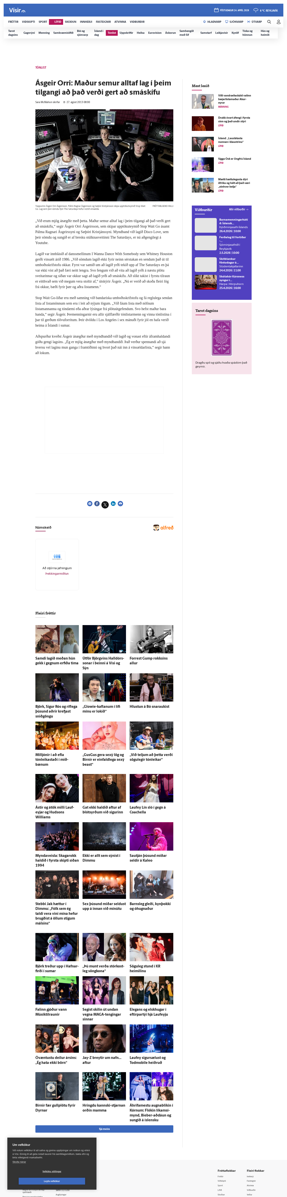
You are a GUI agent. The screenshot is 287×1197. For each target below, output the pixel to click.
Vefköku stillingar (30, 1181)
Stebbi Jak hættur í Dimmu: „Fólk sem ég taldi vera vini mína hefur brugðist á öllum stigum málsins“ (55, 870)
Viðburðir (252, 1123)
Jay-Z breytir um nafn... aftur (100, 997)
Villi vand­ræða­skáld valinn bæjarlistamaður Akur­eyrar (234, 99)
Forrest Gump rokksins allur (147, 658)
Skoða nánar (19, 1171)
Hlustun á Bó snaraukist (144, 699)
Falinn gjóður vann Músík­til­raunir (56, 956)
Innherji (251, 1109)
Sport (221, 1118)
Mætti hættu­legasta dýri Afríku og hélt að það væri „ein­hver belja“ (234, 183)
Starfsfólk (67, 1146)
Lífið (220, 1123)
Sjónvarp (223, 1133)
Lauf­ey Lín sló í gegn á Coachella (149, 785)
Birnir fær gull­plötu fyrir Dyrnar (54, 1043)
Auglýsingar (68, 1127)
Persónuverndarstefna (35, 1131)
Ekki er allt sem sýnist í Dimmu (101, 826)
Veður (250, 1128)
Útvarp (222, 1137)
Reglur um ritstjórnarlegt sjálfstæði (37, 1125)
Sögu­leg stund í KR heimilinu (147, 915)
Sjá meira (104, 1062)
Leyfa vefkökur (74, 1181)
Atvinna (251, 1118)
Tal (249, 1147)
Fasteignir (252, 1114)
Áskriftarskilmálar (72, 1142)
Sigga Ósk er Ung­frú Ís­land (234, 159)
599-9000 (33, 1145)
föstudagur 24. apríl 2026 (233, 11)
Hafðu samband (71, 1132)
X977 (250, 1142)
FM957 (251, 1137)
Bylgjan (251, 1133)
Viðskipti (223, 1114)
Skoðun (222, 1128)
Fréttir (221, 1109)
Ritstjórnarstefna (71, 1137)
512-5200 (72, 1123)
